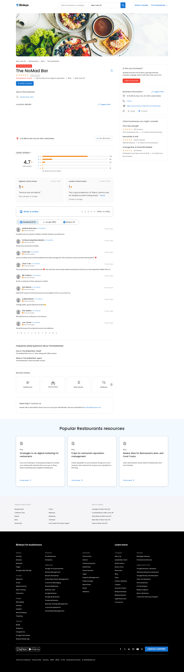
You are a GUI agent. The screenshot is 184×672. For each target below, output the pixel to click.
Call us (129, 101)
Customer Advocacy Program (147, 597)
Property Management (91, 577)
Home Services (88, 570)
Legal (84, 574)
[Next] (111, 384)
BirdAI (18, 625)
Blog (116, 574)
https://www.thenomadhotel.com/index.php (144, 106)
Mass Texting (21, 589)
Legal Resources (120, 598)
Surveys (19, 605)
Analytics (19, 628)
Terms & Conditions (23, 660)
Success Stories (120, 588)
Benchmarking (21, 612)
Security (46, 660)
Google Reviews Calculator (146, 568)
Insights (19, 609)
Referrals (19, 563)
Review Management (52, 572)
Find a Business (142, 582)
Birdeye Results (120, 595)
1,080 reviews (35, 75)
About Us (118, 556)
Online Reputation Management (57, 579)
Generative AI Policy (73, 660)
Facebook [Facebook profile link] (143, 111)
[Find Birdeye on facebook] (121, 648)
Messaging (20, 602)
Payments (19, 593)
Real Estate (87, 584)
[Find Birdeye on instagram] (133, 648)
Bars (42, 61)
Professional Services (144, 560)
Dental (85, 560)
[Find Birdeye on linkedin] (129, 648)
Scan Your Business (144, 579)
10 (53, 333)
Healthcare (87, 567)
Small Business (50, 556)
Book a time (119, 567)
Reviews (19, 560)
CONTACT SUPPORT (156, 649)
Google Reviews (51, 593)
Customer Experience (53, 607)
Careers (118, 584)
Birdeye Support (142, 589)
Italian (17, 516)
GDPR (52, 660)
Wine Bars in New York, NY (101, 516)
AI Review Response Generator (148, 572)
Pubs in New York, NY (99, 523)
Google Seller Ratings (23, 570)
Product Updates (121, 581)
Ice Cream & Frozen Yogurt (59, 523)
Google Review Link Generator (147, 575)
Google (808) (49, 222)
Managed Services (143, 556)
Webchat (19, 579)
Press (117, 577)
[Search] (123, 5)
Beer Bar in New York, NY (101, 519)
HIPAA (57, 660)
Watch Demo (119, 563)
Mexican (52, 512)
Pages (18, 567)
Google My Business (52, 597)
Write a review (141, 5)
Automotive (87, 556)
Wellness (86, 591)
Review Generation (52, 575)
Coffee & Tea (20, 512)
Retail (85, 588)
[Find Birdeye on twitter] (125, 648)
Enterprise (48, 560)
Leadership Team (121, 560)
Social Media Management (54, 611)
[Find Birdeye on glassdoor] (142, 648)
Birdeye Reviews (120, 591)
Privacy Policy (36, 660)
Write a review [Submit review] (25, 83)
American (18, 523)
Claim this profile (131, 81)
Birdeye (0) (68, 222)
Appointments (21, 586)
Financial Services (89, 563)
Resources (118, 570)
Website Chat (50, 589)
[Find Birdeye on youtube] (137, 648)
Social (18, 582)
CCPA (63, 660)
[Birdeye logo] (22, 5)
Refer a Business (143, 593)
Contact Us (119, 602)
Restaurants (33, 61)
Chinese (52, 519)
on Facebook (41, 228)
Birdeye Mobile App (23, 639)
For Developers (142, 586)
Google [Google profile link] (131, 111)
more (102, 195)
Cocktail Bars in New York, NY (103, 512)
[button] (56, 333)
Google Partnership (23, 635)
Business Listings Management (56, 604)
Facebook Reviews (51, 600)
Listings (18, 556)
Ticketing (19, 616)
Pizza (51, 509)
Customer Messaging (53, 582)
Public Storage (88, 581)
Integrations (20, 632)
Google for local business (54, 568)
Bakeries (52, 516)
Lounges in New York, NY (101, 509)
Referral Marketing (51, 586)
